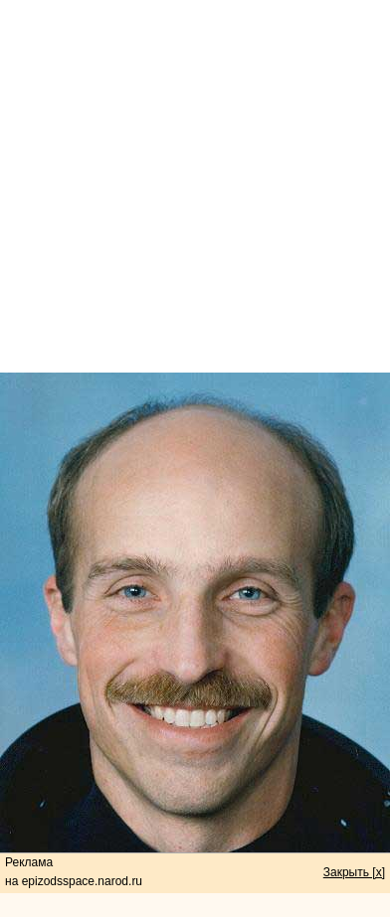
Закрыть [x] (354, 872)
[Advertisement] (195, 186)
